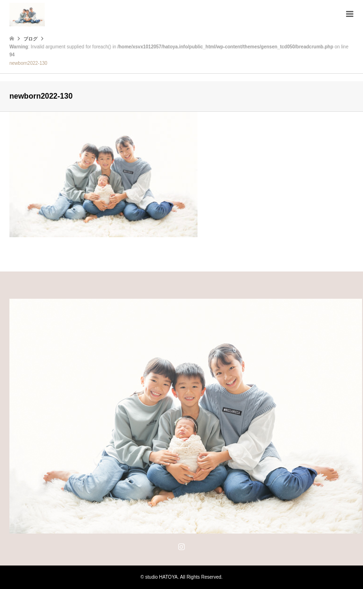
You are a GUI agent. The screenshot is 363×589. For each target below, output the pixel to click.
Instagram (181, 546)
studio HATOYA (161, 577)
